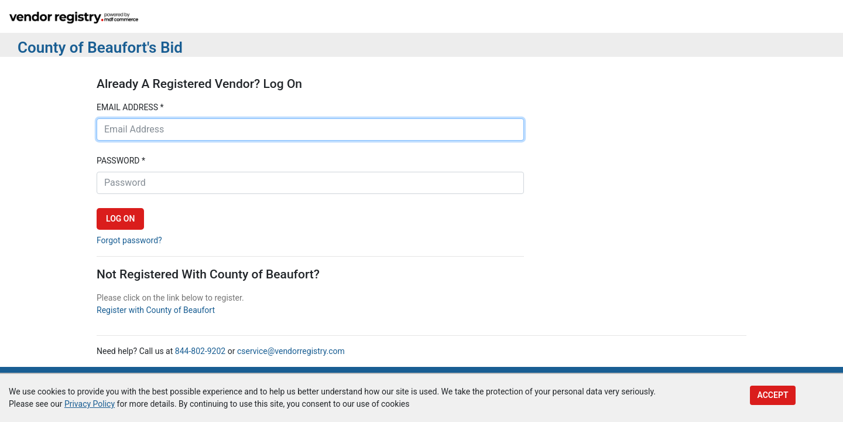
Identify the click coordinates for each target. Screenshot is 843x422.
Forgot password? (129, 240)
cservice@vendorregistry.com (291, 351)
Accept (772, 395)
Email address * (130, 107)
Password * (121, 160)
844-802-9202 (200, 351)
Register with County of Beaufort (156, 310)
